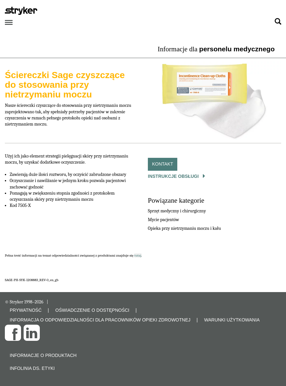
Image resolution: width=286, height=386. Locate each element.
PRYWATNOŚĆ (26, 310)
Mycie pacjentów (163, 219)
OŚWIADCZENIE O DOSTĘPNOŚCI (92, 310)
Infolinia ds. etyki (32, 368)
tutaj (137, 255)
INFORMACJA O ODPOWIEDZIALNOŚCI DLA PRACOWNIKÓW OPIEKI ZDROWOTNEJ (100, 319)
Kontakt (162, 164)
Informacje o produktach (43, 355)
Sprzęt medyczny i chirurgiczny (177, 211)
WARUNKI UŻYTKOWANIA (232, 319)
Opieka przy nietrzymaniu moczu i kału (184, 228)
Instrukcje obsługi (174, 176)
